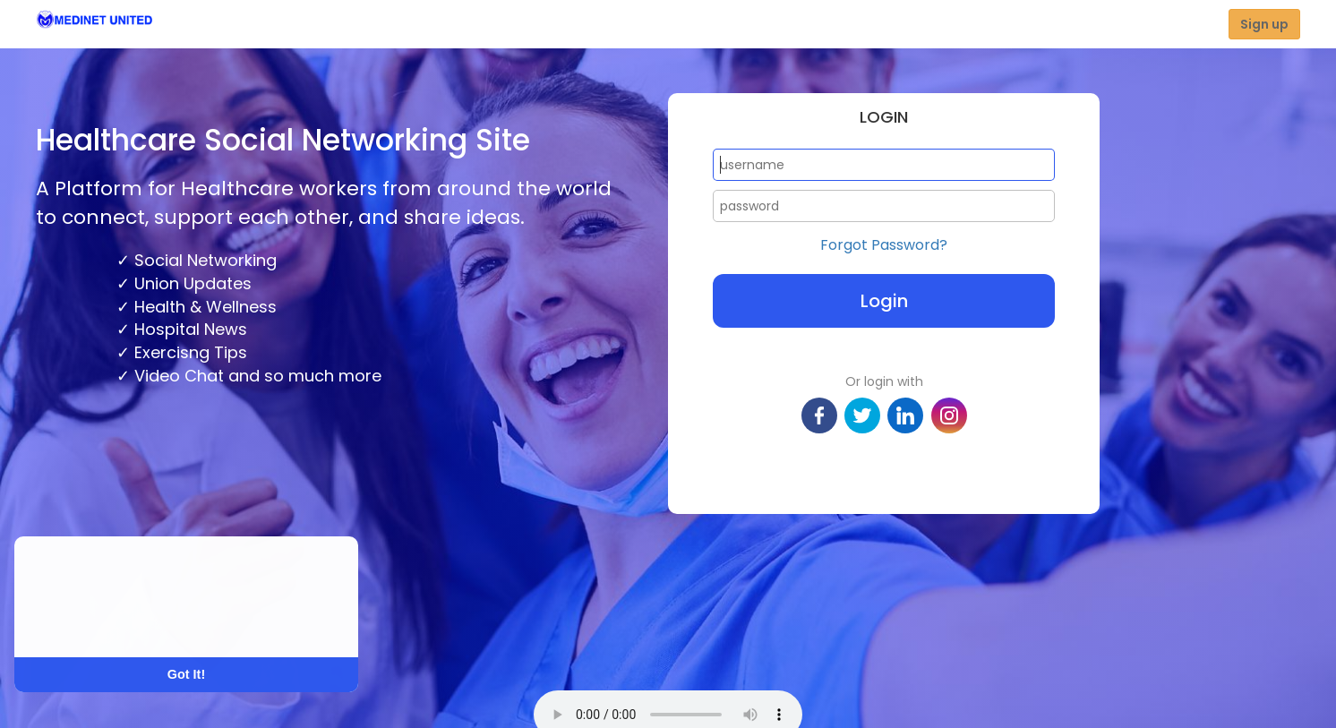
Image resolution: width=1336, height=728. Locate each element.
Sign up (1264, 24)
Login (884, 300)
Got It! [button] (186, 674)
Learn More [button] (82, 621)
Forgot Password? (883, 245)
